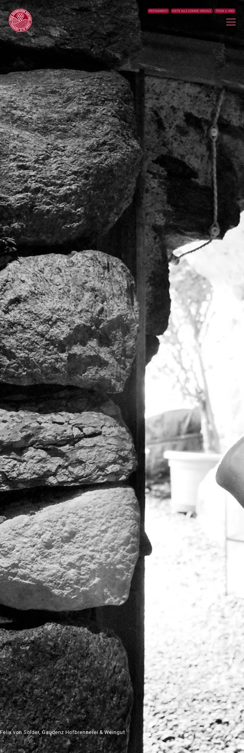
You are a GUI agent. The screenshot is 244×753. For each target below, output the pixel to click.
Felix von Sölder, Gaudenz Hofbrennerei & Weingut (62, 732)
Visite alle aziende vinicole (191, 11)
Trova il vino (225, 11)
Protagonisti (158, 11)
